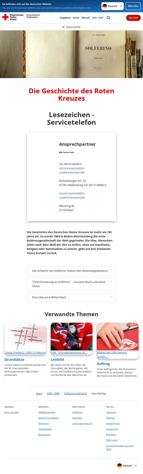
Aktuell (86, 17)
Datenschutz (113, 423)
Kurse (76, 17)
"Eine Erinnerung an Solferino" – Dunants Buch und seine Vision (68, 284)
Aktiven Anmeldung (48, 417)
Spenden (133, 17)
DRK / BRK (97, 17)
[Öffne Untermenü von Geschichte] (71, 27)
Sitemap (110, 417)
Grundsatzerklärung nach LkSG (119, 447)
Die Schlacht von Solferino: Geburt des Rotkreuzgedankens (70, 271)
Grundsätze (14, 359)
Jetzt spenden (11, 412)
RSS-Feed (111, 434)
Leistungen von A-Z (82, 423)
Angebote (65, 17)
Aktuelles (77, 417)
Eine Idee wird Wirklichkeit (49, 297)
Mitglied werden (46, 412)
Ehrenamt (43, 423)
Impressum (112, 429)
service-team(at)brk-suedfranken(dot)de (72, 170)
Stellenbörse (45, 429)
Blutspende (44, 434)
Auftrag (103, 363)
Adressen (111, 412)
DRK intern (112, 440)
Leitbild (57, 359)
